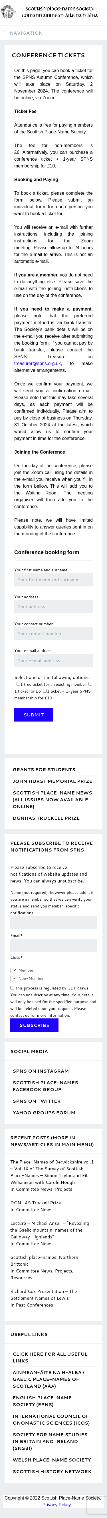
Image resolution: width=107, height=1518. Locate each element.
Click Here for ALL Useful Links (50, 1357)
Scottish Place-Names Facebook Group (45, 1086)
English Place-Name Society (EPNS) (42, 1401)
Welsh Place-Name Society (52, 1459)
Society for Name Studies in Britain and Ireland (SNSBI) (50, 1441)
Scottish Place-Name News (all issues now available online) (52, 799)
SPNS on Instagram (41, 1071)
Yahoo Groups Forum (44, 1112)
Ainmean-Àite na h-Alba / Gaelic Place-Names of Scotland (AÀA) (48, 1379)
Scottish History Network (52, 1471)
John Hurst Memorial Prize (52, 781)
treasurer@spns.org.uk (37, 363)
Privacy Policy (57, 1504)
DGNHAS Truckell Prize (46, 818)
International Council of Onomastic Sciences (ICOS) (51, 1419)
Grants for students (44, 769)
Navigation (26, 33)
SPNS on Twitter (36, 1101)
